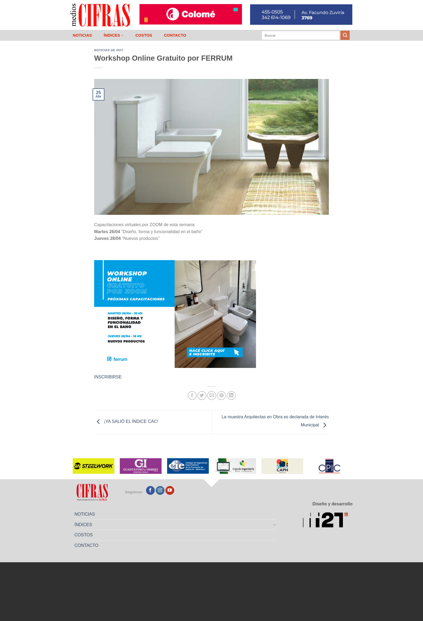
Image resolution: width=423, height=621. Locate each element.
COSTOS (143, 35)
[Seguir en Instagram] (160, 490)
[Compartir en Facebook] (192, 395)
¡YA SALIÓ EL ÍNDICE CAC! (126, 421)
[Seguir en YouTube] (169, 490)
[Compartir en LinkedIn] (231, 395)
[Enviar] (345, 35)
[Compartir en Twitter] (201, 395)
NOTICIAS (82, 35)
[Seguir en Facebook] (150, 490)
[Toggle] (274, 524)
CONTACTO (175, 35)
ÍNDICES (114, 35)
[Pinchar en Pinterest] (221, 395)
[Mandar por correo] (211, 395)
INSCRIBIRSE (108, 377)
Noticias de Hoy (108, 50)
